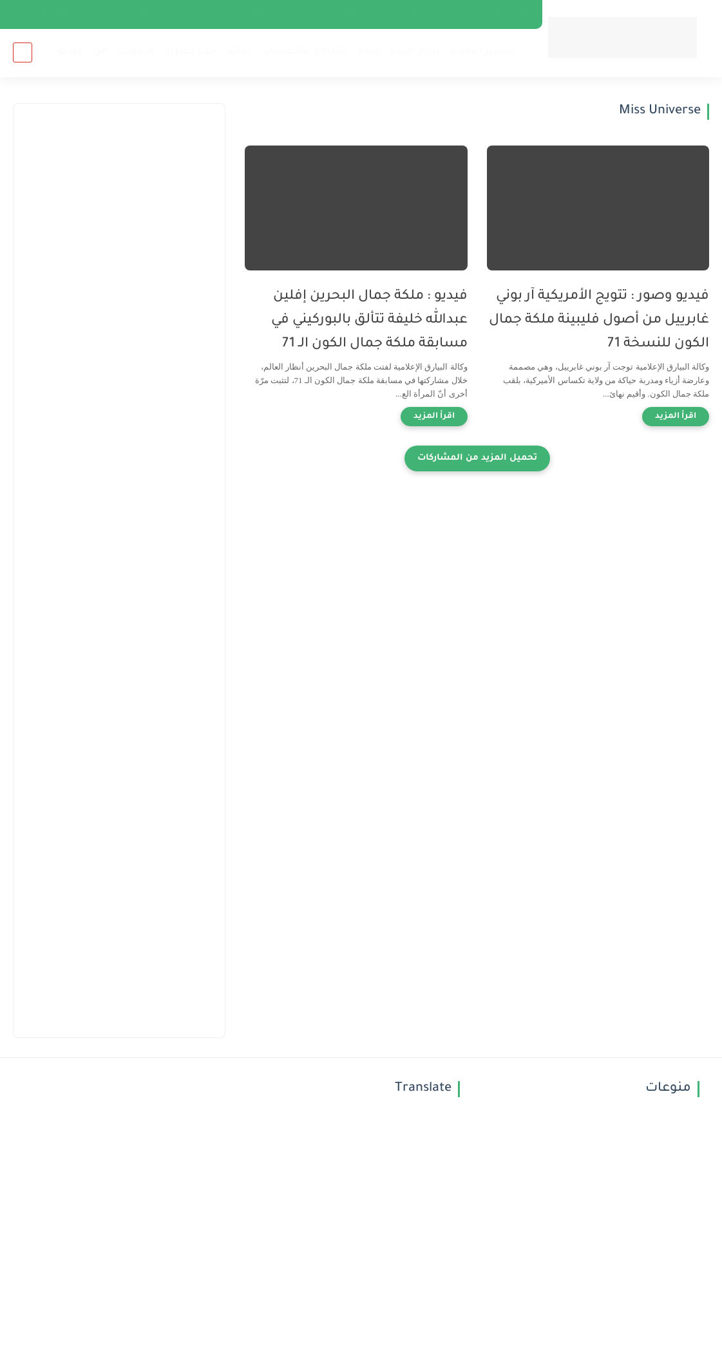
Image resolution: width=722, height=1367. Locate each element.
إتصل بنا (450, 14)
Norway (105, 14)
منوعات (136, 51)
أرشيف (214, 14)
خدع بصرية (190, 51)
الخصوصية (398, 14)
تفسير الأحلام (483, 51)
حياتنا (238, 51)
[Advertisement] (119, 197)
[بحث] (22, 52)
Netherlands (160, 14)
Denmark (55, 14)
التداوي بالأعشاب (304, 51)
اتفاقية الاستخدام (327, 14)
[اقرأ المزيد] (675, 416)
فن (100, 51)
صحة (369, 51)
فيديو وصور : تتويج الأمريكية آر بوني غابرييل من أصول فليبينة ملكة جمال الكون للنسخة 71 (599, 320)
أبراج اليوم (415, 51)
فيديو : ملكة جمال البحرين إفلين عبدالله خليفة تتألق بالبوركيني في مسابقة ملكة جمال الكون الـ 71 (369, 320)
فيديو (70, 51)
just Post (261, 14)
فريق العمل (505, 14)
